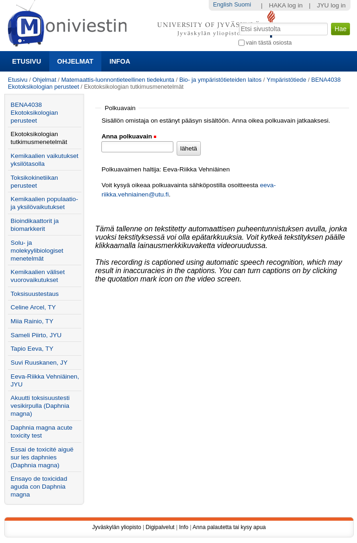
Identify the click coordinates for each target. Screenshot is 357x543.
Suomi (242, 4)
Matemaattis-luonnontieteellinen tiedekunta (117, 79)
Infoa (119, 61)
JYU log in (331, 5)
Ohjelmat (75, 61)
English (222, 4)
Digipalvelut (159, 527)
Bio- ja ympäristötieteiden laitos (220, 79)
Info (183, 527)
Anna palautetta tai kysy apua (228, 527)
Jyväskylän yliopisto (116, 527)
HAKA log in (286, 5)
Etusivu (26, 61)
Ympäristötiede (286, 79)
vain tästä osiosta (269, 42)
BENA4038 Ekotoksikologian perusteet (34, 112)
